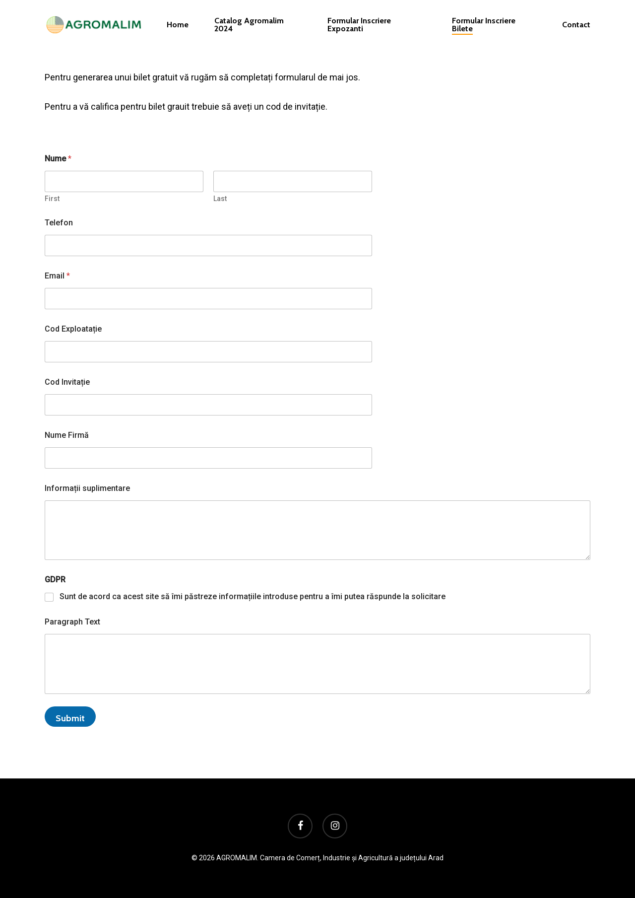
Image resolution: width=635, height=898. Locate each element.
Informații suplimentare (87, 488)
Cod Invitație (67, 382)
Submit (70, 718)
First (52, 199)
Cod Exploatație (73, 329)
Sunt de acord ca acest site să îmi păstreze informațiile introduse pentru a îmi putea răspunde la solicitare (252, 596)
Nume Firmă (67, 435)
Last (220, 199)
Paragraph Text (72, 621)
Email (57, 275)
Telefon (59, 222)
